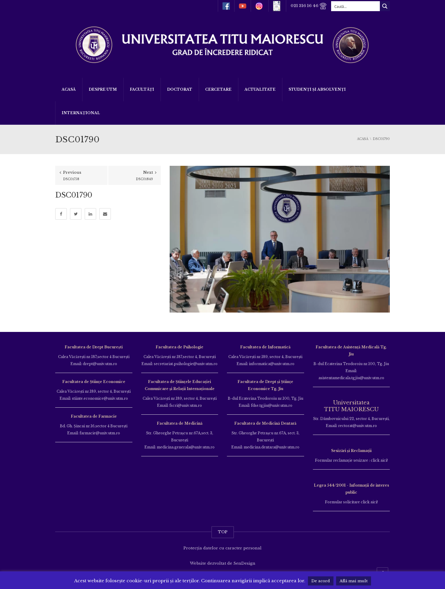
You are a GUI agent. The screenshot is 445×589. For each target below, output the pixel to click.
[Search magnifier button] (385, 6)
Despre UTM (103, 89)
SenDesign (244, 563)
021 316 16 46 (309, 6)
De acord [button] (320, 580)
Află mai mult (354, 580)
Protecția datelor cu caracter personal (222, 548)
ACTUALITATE (260, 89)
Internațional (81, 113)
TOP (222, 531)
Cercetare (218, 89)
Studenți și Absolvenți (317, 89)
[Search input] (355, 6)
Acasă (69, 89)
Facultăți (142, 89)
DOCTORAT (179, 89)
